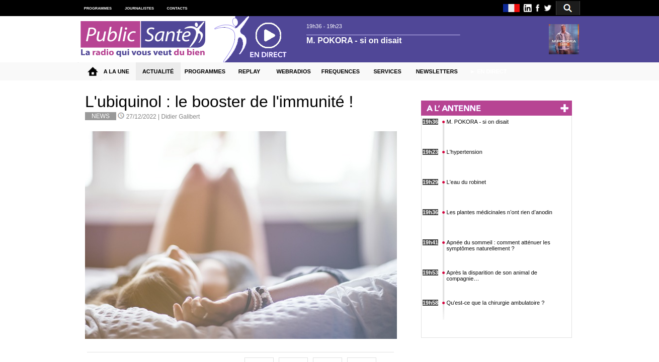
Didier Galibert (180, 116)
